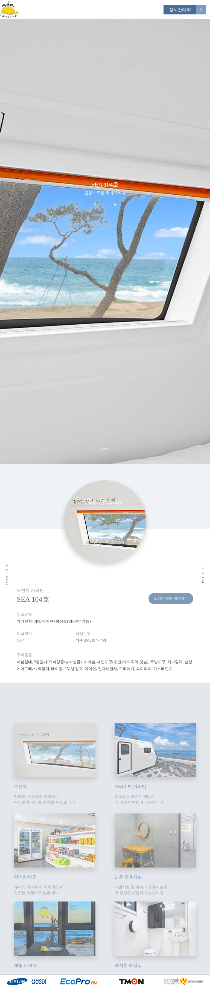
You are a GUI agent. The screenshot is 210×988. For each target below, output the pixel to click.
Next (196, 262)
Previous (13, 262)
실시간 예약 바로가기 (171, 610)
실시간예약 (180, 9)
